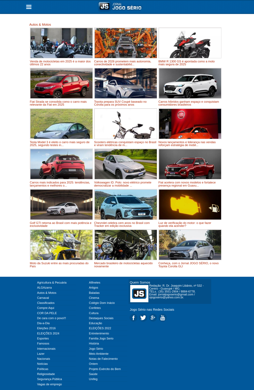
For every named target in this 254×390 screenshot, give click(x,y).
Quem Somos (140, 282)
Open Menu (29, 7)
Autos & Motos (40, 24)
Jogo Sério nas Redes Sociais (152, 309)
